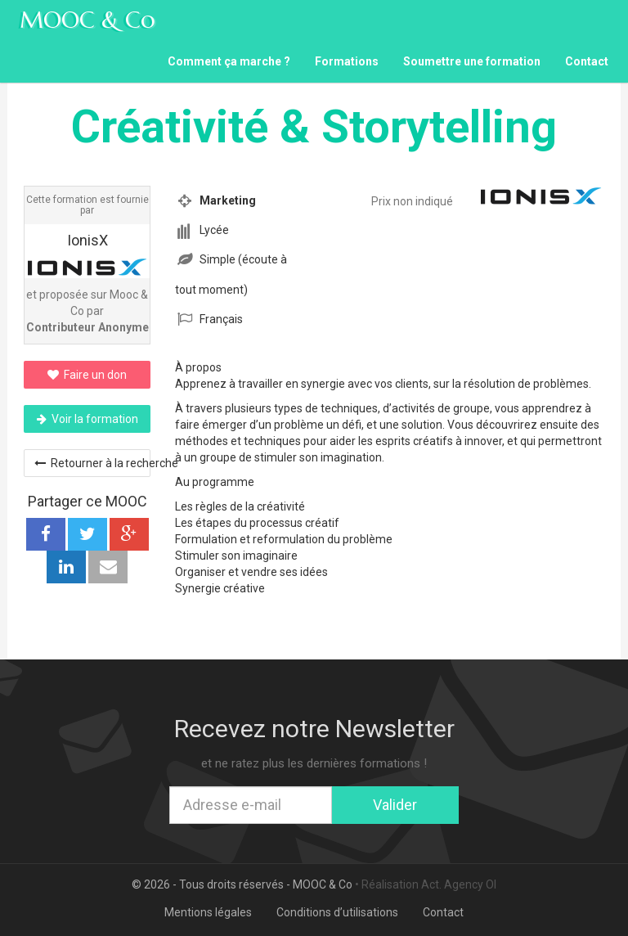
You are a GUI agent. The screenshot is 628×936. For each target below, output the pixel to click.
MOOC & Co (87, 20)
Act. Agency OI (458, 884)
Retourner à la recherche (92, 463)
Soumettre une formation (472, 61)
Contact (586, 61)
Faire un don (87, 374)
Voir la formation (87, 418)
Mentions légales (208, 912)
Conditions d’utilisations (337, 912)
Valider (395, 804)
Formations (347, 61)
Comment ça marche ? (229, 61)
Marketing (228, 200)
